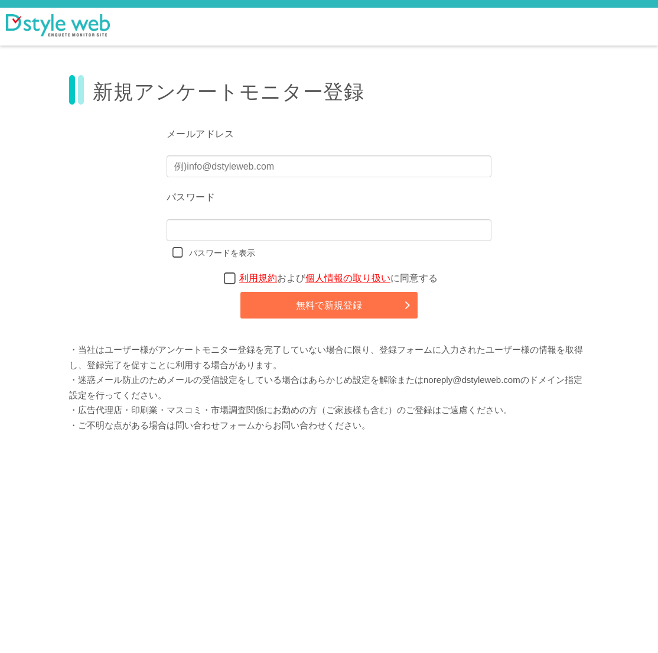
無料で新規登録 (329, 305)
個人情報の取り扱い (347, 278)
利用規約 (258, 278)
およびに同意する (338, 278)
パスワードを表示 (222, 253)
